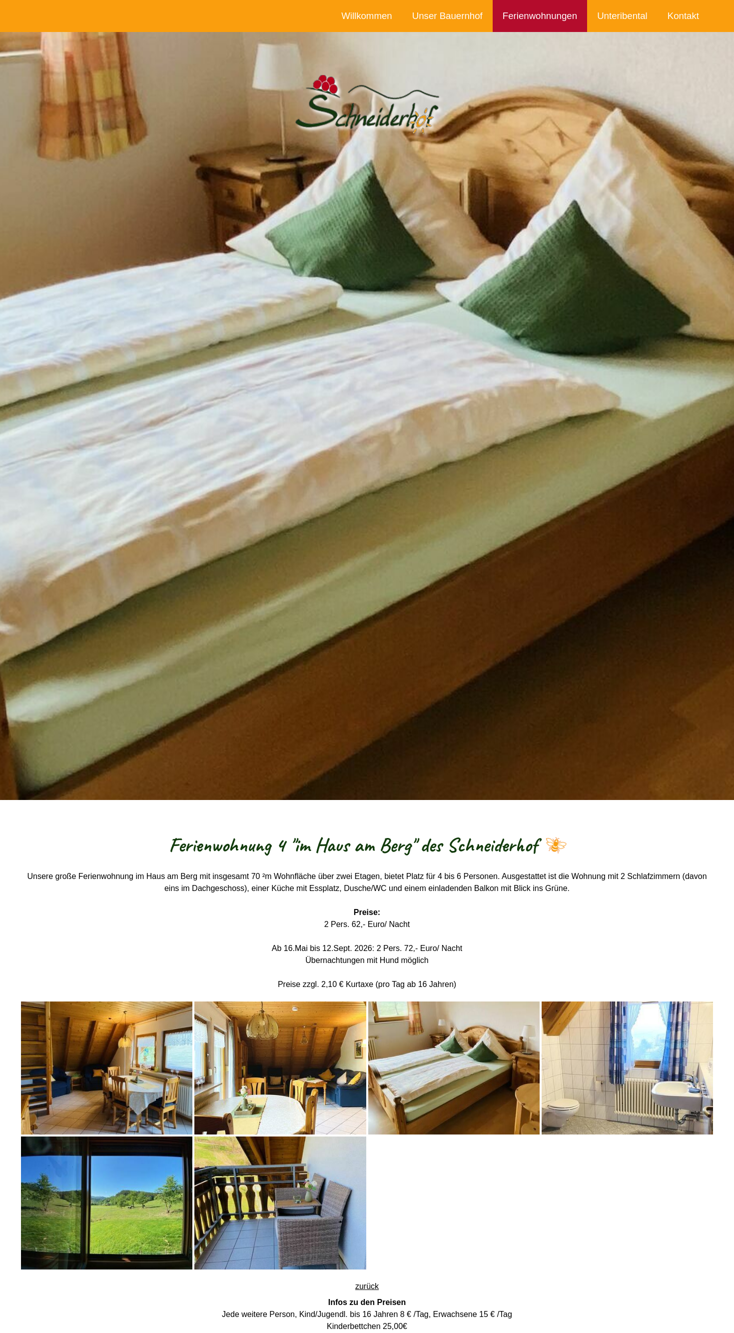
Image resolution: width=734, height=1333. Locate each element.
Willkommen (366, 15)
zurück (367, 1286)
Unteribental (622, 15)
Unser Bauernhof (447, 15)
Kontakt (683, 15)
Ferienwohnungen (540, 15)
